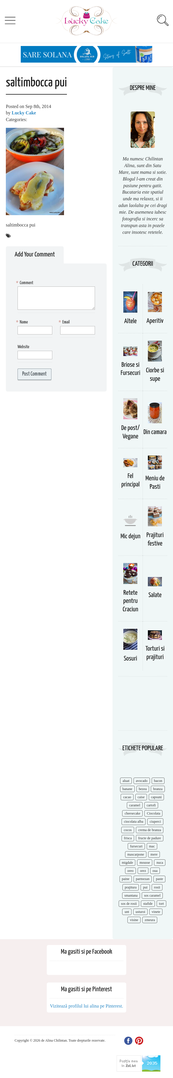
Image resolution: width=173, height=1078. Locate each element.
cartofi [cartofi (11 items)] (151, 805)
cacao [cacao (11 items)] (127, 797)
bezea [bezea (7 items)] (143, 789)
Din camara (155, 432)
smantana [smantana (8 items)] (131, 895)
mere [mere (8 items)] (154, 854)
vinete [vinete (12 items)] (156, 912)
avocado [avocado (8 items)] (142, 781)
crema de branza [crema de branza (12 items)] (149, 830)
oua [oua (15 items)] (155, 871)
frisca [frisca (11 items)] (128, 838)
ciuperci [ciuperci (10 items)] (155, 821)
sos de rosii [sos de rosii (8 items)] (129, 904)
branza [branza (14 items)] (157, 789)
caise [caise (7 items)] (141, 797)
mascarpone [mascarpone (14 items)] (135, 854)
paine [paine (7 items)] (125, 879)
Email (65, 322)
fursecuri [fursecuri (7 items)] (136, 846)
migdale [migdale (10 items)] (127, 863)
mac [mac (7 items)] (152, 846)
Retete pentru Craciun (130, 601)
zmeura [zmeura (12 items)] (150, 920)
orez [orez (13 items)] (143, 871)
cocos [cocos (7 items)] (128, 830)
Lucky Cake (24, 112)
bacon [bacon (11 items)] (158, 781)
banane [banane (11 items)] (127, 789)
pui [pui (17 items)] (145, 887)
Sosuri (130, 658)
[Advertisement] (142, 706)
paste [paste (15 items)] (159, 879)
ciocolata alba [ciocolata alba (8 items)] (133, 821)
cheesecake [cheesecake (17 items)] (132, 813)
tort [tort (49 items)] (161, 904)
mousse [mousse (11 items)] (144, 863)
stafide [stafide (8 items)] (148, 904)
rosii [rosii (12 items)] (157, 887)
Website (23, 347)
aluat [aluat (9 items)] (125, 781)
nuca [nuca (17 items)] (159, 863)
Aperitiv (154, 321)
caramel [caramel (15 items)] (134, 805)
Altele (130, 321)
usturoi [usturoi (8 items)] (140, 912)
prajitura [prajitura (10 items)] (131, 887)
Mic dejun (130, 536)
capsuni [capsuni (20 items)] (156, 797)
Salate (155, 595)
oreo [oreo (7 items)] (130, 871)
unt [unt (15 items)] (126, 912)
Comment (25, 283)
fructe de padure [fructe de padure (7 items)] (149, 838)
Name (23, 322)
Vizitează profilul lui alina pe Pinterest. (86, 1005)
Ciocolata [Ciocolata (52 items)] (153, 813)
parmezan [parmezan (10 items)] (143, 879)
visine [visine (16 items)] (134, 920)
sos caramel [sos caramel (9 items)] (152, 895)
